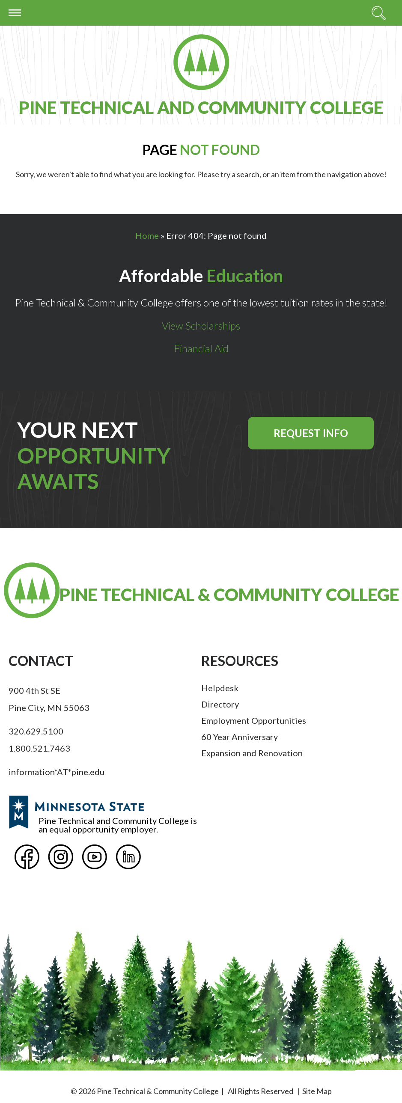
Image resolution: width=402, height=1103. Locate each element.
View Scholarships (201, 325)
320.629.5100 (36, 731)
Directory (220, 704)
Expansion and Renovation (252, 753)
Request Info (311, 433)
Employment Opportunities (253, 720)
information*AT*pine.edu (56, 772)
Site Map (317, 1091)
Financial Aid (201, 348)
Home (147, 235)
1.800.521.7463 (39, 748)
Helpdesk (219, 688)
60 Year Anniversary (239, 736)
